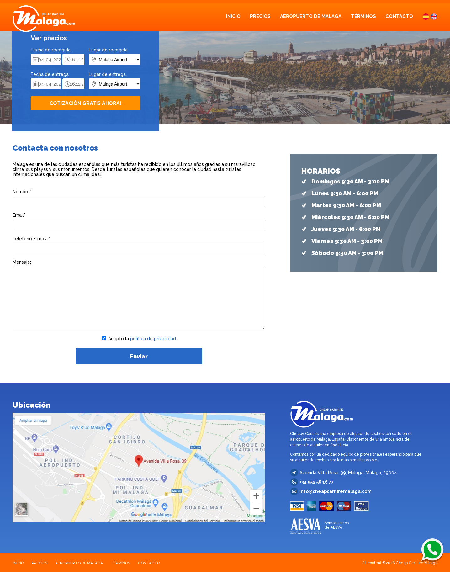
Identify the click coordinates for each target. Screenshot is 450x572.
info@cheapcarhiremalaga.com (335, 491)
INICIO (233, 16)
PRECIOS (260, 16)
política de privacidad (153, 338)
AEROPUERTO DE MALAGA (310, 16)
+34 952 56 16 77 (316, 482)
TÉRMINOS (363, 16)
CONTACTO (399, 16)
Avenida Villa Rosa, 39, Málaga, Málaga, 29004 (348, 472)
